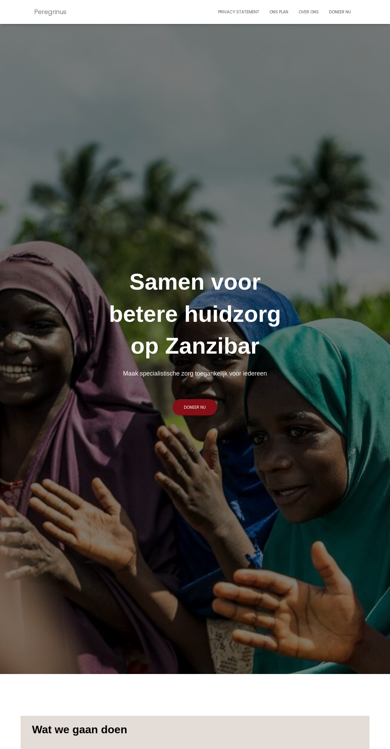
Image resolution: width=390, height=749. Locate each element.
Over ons (309, 12)
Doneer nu (340, 12)
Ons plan (278, 12)
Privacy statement (238, 12)
